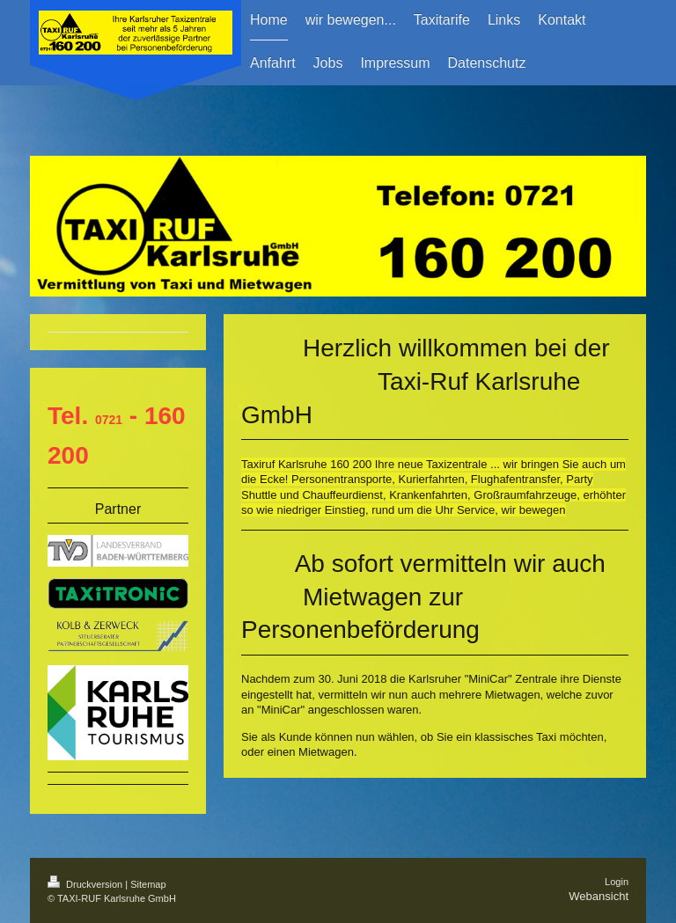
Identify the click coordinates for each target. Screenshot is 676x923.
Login (616, 881)
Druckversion (86, 884)
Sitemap (147, 884)
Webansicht (598, 896)
